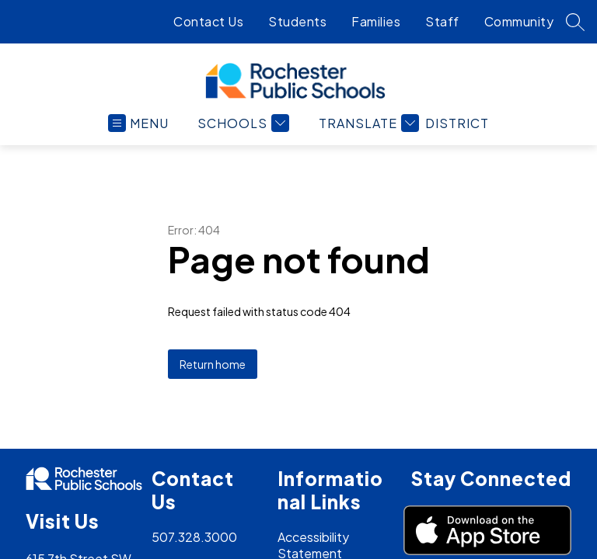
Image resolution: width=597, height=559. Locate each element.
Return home (213, 364)
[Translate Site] (402, 123)
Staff (442, 21)
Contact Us (208, 21)
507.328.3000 (194, 537)
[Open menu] (173, 123)
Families (375, 21)
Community (519, 21)
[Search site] (575, 21)
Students (297, 21)
